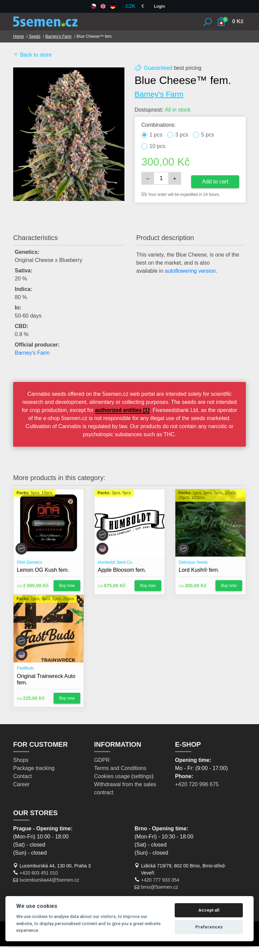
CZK (130, 6)
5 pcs (207, 136)
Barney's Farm (59, 38)
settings (142, 778)
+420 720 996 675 (197, 786)
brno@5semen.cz (159, 888)
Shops (20, 762)
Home (18, 38)
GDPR (102, 762)
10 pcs (157, 148)
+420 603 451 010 (39, 874)
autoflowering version (190, 272)
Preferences (209, 926)
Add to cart (215, 183)
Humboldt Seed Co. (115, 564)
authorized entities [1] (133, 412)
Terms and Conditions (120, 770)
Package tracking (34, 770)
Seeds (35, 38)
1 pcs (155, 136)
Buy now (67, 587)
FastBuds (25, 670)
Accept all (209, 910)
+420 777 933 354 (160, 881)
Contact (22, 778)
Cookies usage (112, 778)
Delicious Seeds (193, 564)
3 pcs (181, 136)
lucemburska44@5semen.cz (49, 881)
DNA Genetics (29, 564)
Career (21, 786)
